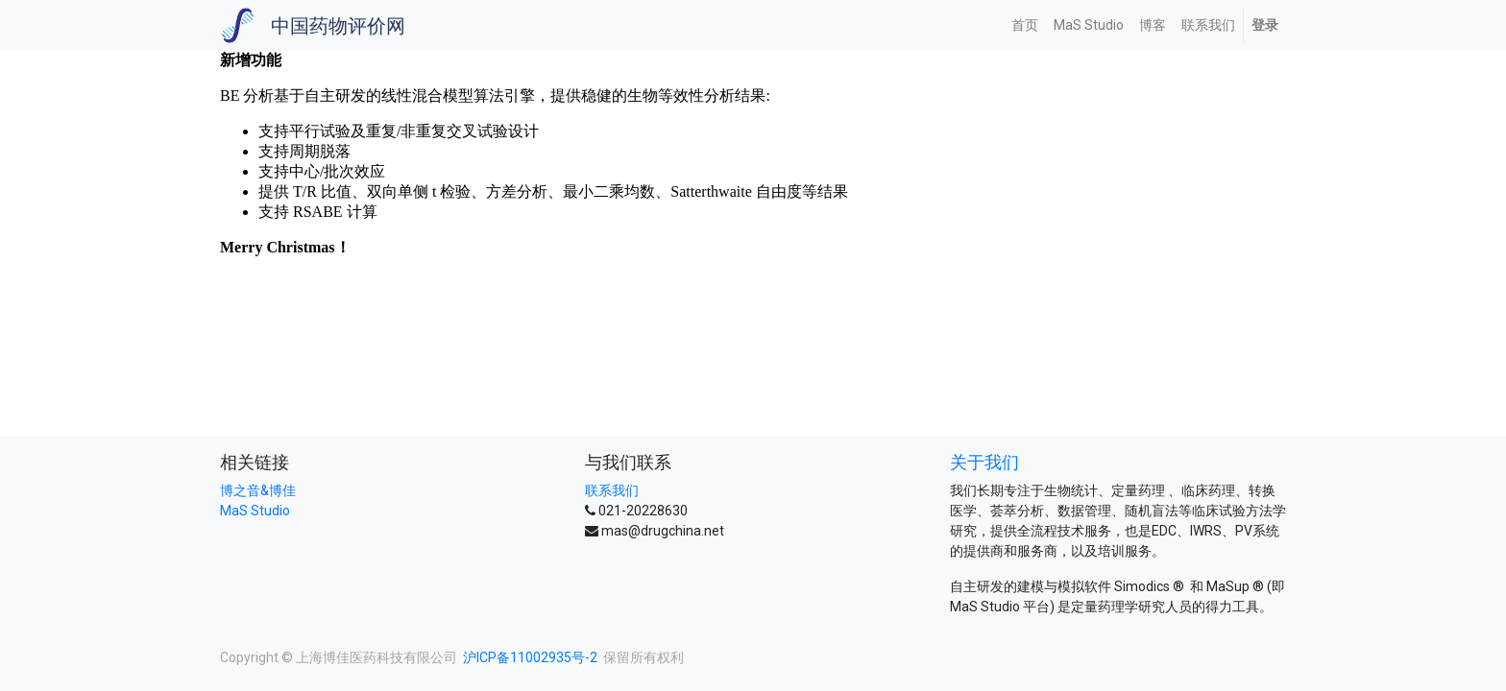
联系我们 (612, 490)
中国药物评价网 (338, 25)
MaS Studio (255, 510)
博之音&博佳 (258, 490)
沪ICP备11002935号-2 (530, 657)
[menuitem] (1025, 25)
